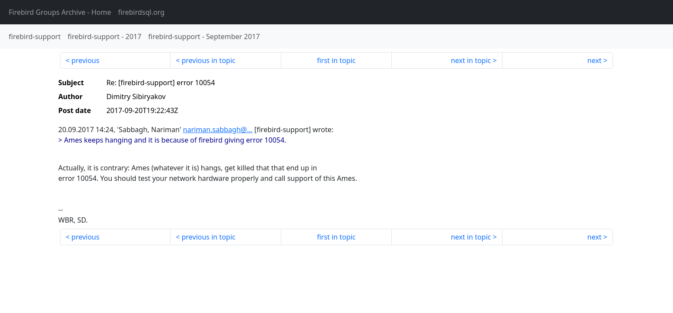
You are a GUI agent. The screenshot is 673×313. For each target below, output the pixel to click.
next (594, 60)
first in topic (336, 60)
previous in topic (209, 60)
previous (85, 60)
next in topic (471, 60)
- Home (60, 12)
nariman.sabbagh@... (218, 129)
